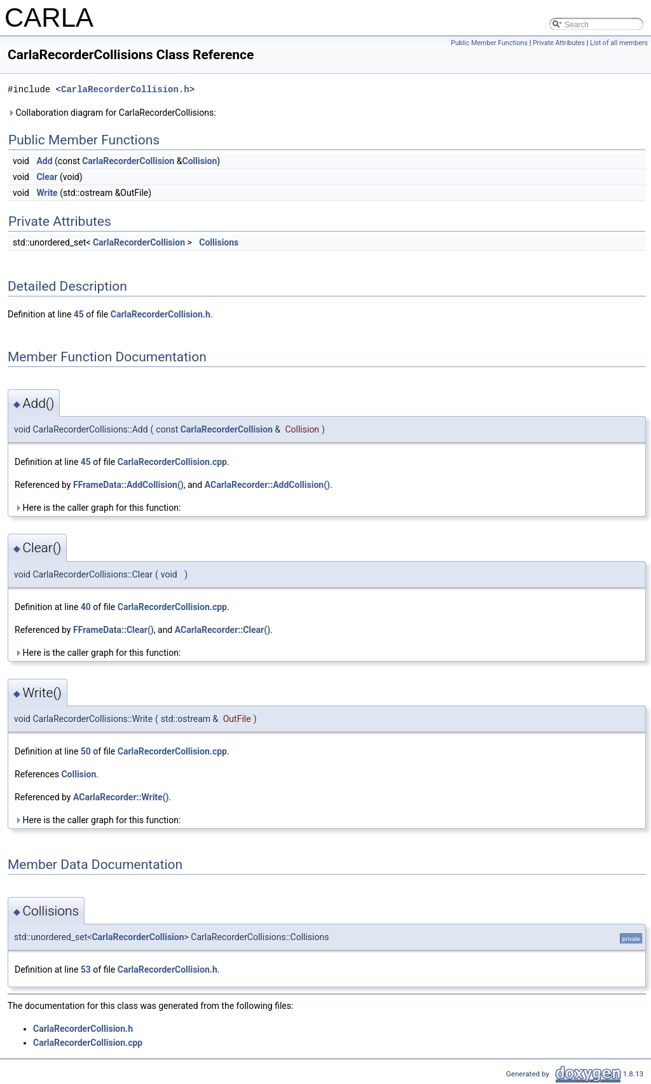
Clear (46, 177)
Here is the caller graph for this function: (98, 508)
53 (86, 969)
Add (44, 161)
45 (79, 314)
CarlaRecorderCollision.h (125, 89)
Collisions (218, 242)
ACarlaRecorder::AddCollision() (267, 485)
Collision (199, 161)
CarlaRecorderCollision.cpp (172, 462)
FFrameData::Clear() (113, 630)
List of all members (619, 43)
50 (86, 751)
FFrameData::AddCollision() (128, 485)
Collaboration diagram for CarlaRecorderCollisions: (112, 113)
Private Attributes (559, 43)
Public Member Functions (489, 43)
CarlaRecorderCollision (128, 161)
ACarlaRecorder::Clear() (222, 630)
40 (86, 607)
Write (46, 193)
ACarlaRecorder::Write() (121, 797)
